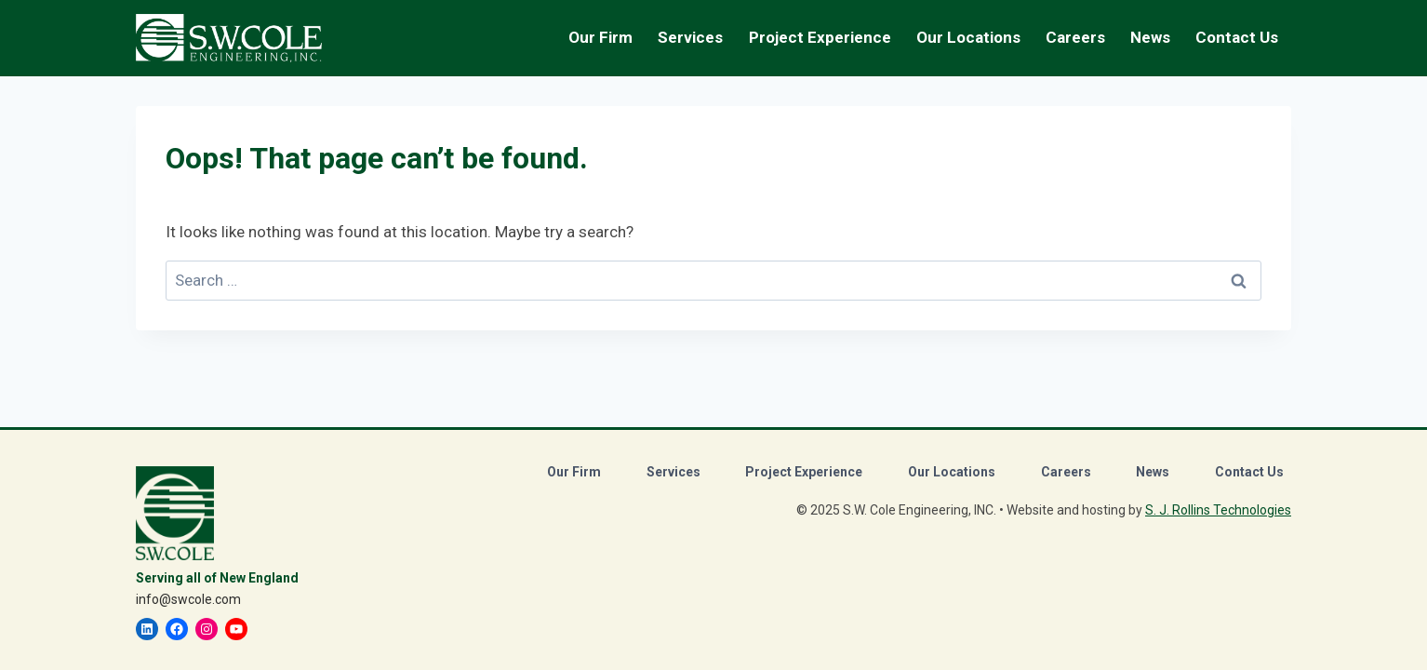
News (1150, 37)
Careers (1066, 471)
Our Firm (574, 471)
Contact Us (1236, 37)
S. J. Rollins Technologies (1218, 509)
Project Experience (820, 37)
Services (673, 471)
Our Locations (968, 37)
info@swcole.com (188, 599)
